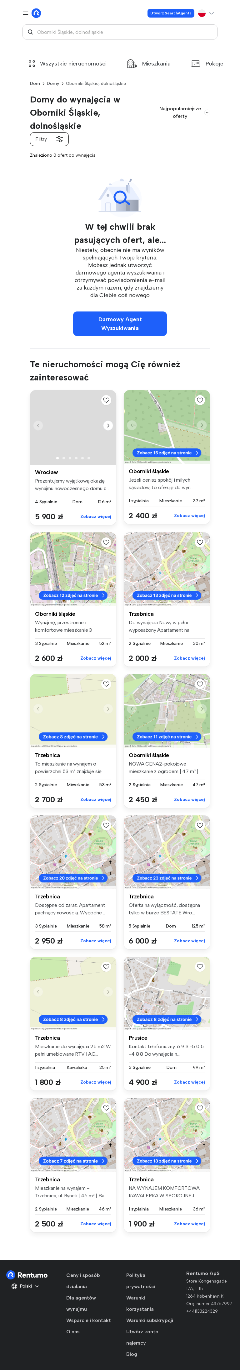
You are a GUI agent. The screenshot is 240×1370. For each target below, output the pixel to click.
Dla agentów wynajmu (81, 1303)
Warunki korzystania (140, 1303)
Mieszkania (149, 63)
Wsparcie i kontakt (88, 1320)
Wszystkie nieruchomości (68, 63)
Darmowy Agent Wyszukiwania (120, 324)
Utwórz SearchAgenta (171, 13)
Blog (131, 1354)
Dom (35, 83)
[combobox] (120, 32)
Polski (25, 1286)
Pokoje (207, 64)
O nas (73, 1332)
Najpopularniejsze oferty (184, 112)
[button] (108, 426)
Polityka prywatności (140, 1280)
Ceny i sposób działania (83, 1280)
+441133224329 (202, 1311)
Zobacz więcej (95, 516)
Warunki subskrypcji (149, 1320)
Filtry (49, 139)
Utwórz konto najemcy (142, 1337)
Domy (53, 83)
